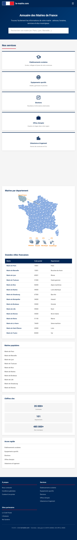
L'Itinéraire (5, 516)
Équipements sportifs (47, 491)
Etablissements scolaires (13, 447)
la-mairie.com (25, 528)
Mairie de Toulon (12, 333)
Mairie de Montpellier (13, 299)
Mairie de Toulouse (13, 280)
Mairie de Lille (11, 309)
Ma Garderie (6, 519)
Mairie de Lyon (11, 275)
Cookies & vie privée (8, 494)
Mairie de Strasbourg (13, 294)
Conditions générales (9, 491)
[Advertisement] (38, 170)
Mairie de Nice (11, 285)
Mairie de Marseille (13, 270)
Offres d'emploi (9, 459)
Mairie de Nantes (12, 290)
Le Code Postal (7, 513)
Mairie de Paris (11, 266)
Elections (7, 455)
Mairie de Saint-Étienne (14, 328)
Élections (43, 494)
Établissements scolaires (48, 488)
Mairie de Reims (12, 319)
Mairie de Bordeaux (13, 304)
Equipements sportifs (11, 451)
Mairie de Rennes (12, 314)
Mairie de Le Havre (13, 323)
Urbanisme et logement (12, 463)
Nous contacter (7, 488)
